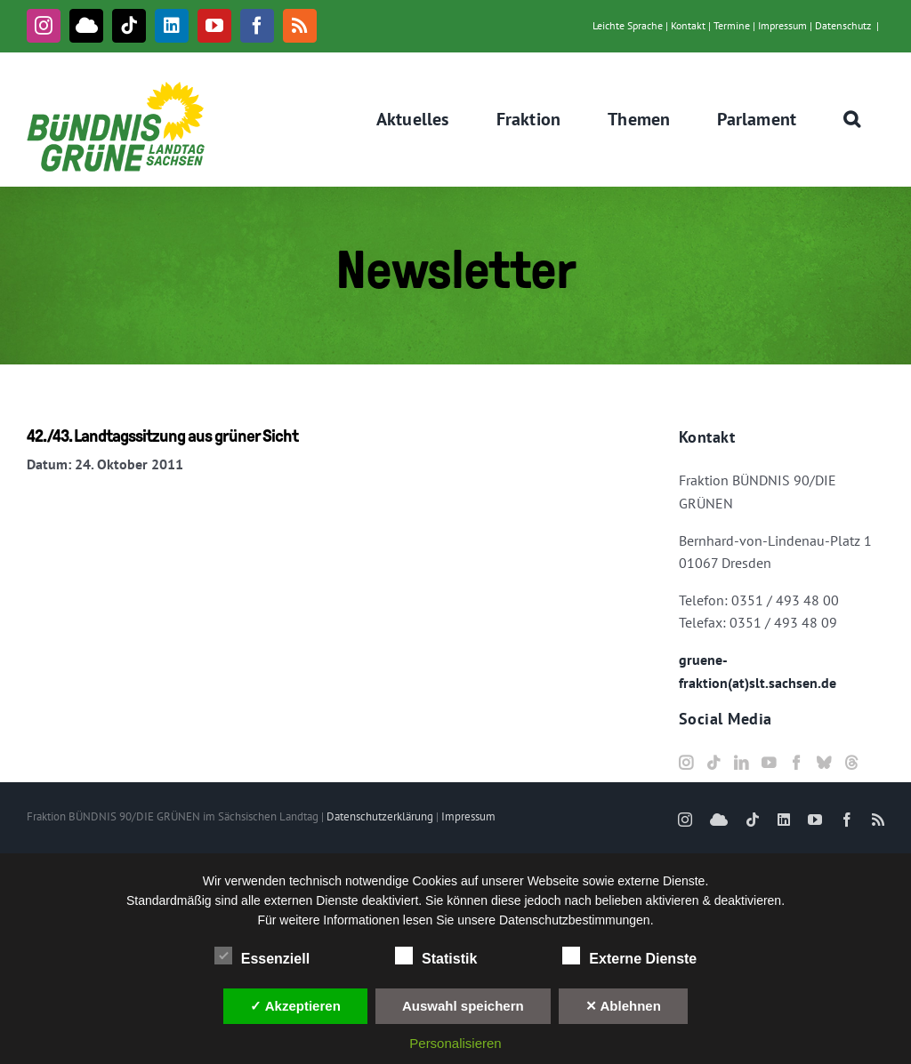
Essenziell (262, 956)
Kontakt (688, 25)
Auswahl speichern (463, 1005)
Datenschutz (843, 25)
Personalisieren (455, 1043)
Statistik (436, 956)
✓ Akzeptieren (295, 1005)
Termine (731, 25)
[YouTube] (769, 763)
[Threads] (851, 763)
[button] (852, 119)
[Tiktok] (713, 763)
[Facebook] (796, 763)
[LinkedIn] (741, 763)
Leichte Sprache (628, 25)
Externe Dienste (629, 956)
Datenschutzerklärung (380, 816)
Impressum (782, 25)
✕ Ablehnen (623, 1005)
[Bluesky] (824, 763)
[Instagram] (686, 763)
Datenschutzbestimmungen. (576, 920)
